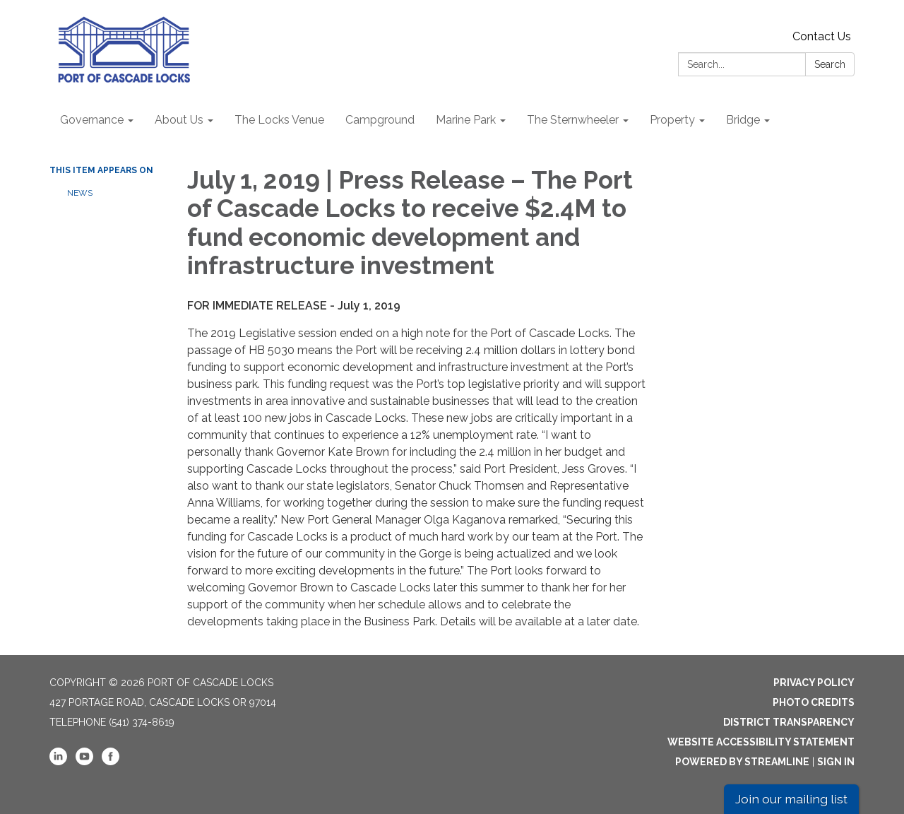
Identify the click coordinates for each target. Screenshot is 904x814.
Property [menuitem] (672, 119)
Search (829, 64)
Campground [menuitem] (380, 119)
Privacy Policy (814, 682)
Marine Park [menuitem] (466, 119)
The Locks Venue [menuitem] (279, 119)
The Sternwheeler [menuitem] (573, 119)
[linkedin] (58, 761)
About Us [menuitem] (179, 119)
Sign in (836, 761)
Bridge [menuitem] (743, 119)
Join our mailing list (791, 798)
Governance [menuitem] (92, 119)
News (80, 193)
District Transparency (789, 722)
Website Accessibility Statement (761, 742)
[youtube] (84, 761)
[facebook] (110, 761)
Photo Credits (814, 702)
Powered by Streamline (742, 761)
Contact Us (821, 36)
